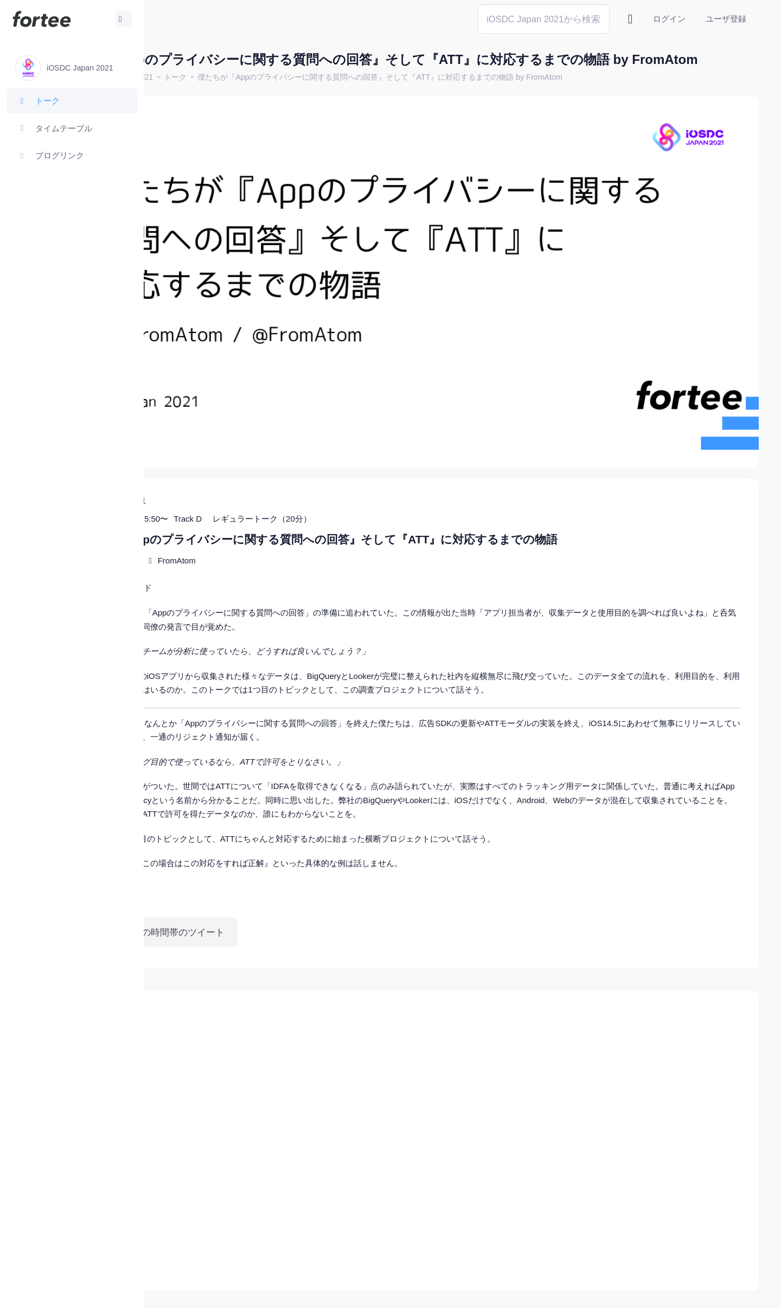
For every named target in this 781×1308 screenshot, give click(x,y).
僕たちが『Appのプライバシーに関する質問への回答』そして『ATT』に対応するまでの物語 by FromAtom (495, 95)
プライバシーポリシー (716, 1291)
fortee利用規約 (632, 1291)
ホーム (179, 95)
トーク (290, 95)
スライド (251, 545)
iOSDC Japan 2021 (235, 95)
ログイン (669, 18)
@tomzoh (356, 1291)
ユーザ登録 (726, 18)
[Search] (544, 18)
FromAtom (292, 518)
